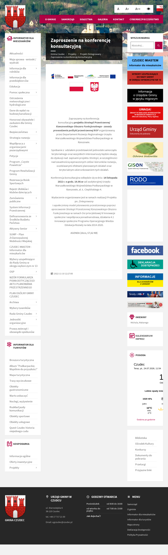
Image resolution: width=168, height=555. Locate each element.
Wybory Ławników (20, 308)
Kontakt (118, 19)
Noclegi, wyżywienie (21, 401)
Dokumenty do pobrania (143, 456)
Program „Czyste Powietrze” (19, 163)
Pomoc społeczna (20, 92)
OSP (12, 271)
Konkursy (140, 449)
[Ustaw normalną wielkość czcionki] (118, 9)
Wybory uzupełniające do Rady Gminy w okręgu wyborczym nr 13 (23, 262)
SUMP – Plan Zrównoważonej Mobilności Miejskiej (21, 237)
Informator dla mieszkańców (141, 514)
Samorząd (67, 19)
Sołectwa (86, 19)
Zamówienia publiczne (17, 199)
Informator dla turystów (139, 519)
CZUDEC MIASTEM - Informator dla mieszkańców (21, 250)
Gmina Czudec (58, 54)
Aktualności (16, 53)
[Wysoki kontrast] (148, 9)
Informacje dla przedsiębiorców (19, 79)
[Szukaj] (158, 45)
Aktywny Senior (18, 228)
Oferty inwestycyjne (21, 462)
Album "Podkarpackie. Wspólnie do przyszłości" (23, 367)
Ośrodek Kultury (144, 443)
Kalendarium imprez (144, 337)
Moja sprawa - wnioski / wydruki (23, 61)
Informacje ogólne (20, 456)
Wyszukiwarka (140, 37)
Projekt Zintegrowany (90, 54)
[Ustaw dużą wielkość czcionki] (127, 9)
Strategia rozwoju (20, 137)
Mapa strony (133, 524)
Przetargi (140, 464)
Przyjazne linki (143, 470)
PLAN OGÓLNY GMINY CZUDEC (22, 294)
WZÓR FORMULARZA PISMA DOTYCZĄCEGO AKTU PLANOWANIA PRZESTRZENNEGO (22, 282)
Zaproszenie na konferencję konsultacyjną (71, 57)
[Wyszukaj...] (142, 45)
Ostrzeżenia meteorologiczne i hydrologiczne (20, 101)
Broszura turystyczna (22, 360)
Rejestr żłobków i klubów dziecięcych (21, 190)
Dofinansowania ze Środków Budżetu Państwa (20, 219)
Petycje (14, 156)
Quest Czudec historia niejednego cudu (22, 429)
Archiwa (14, 302)
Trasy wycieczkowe (20, 380)
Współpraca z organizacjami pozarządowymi (19, 147)
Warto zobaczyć (19, 395)
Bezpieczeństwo (19, 132)
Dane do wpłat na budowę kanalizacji (21, 112)
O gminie (50, 19)
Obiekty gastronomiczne (19, 388)
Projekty (72, 54)
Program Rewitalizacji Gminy (22, 172)
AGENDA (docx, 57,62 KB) (84, 232)
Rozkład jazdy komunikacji (17, 408)
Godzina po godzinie (146, 419)
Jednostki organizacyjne (18, 321)
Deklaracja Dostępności (138, 529)
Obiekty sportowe (20, 416)
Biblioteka (141, 438)
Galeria (103, 19)
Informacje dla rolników (18, 70)
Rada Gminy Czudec (21, 313)
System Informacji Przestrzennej (20, 208)
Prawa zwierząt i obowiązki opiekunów (22, 330)
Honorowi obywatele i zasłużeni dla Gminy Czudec (22, 123)
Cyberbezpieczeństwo (144, 19)
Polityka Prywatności (137, 534)
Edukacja (15, 86)
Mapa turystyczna (20, 375)
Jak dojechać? (93, 516)
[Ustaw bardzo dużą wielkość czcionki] (137, 9)
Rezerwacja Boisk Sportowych (20, 181)
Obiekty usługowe (20, 422)
